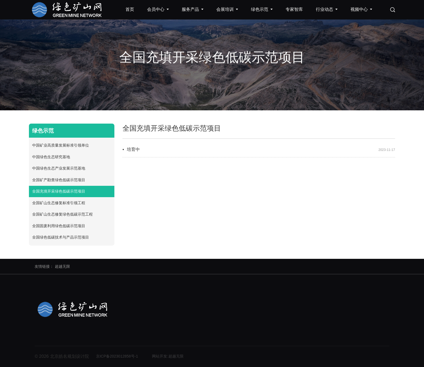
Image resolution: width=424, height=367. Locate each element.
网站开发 (159, 356)
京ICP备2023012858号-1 (117, 356)
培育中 (133, 149)
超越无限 (62, 266)
